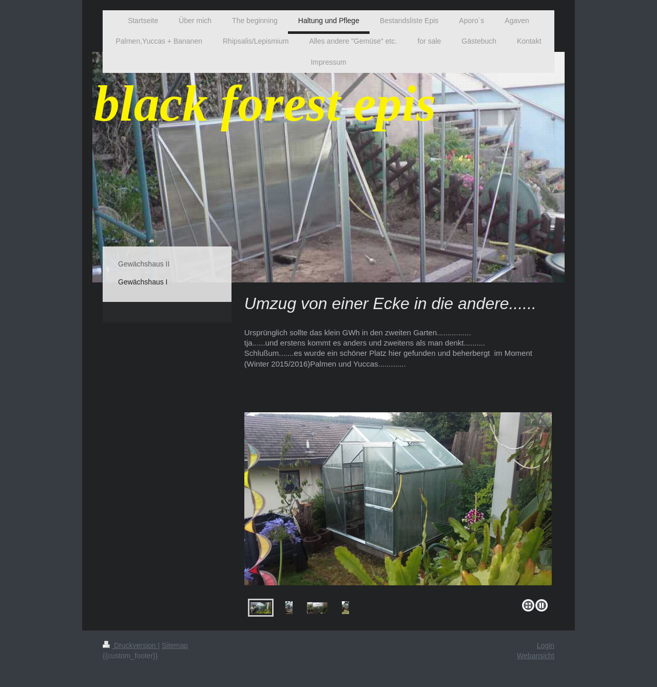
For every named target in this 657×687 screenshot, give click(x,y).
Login (545, 645)
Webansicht (535, 656)
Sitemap (175, 645)
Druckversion (130, 645)
